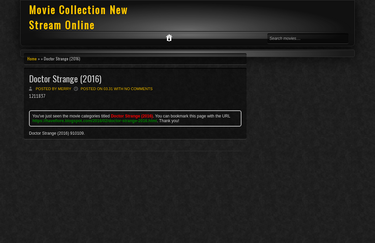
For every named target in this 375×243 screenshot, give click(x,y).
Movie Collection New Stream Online (78, 17)
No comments (138, 89)
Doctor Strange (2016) (65, 78)
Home (32, 58)
